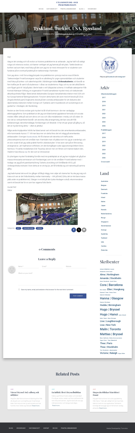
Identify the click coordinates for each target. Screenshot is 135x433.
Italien (103, 201)
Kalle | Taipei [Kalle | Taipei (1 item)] (103, 318)
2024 (103, 118)
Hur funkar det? (52, 9)
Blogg (82, 9)
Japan (103, 205)
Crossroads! (92, 9)
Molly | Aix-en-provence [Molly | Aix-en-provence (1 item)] (115, 338)
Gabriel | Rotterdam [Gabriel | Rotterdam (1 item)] (105, 295)
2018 (103, 101)
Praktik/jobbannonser (68, 9)
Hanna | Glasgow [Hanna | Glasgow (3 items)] (111, 298)
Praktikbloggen (28, 228)
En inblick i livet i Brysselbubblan (66, 392)
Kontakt (46, 428)
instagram (121, 77)
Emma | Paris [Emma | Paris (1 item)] (112, 292)
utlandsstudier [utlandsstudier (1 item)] (113, 350)
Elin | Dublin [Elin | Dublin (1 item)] (103, 289)
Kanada (103, 209)
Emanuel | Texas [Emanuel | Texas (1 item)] (104, 292)
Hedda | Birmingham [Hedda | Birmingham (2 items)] (110, 305)
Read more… (36, 406)
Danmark (104, 189)
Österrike (104, 250)
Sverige (39, 228)
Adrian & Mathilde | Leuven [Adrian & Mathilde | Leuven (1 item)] (107, 269)
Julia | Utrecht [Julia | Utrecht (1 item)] (122, 315)
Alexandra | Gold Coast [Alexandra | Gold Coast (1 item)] (106, 271)
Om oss (41, 9)
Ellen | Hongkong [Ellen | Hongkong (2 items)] (115, 289)
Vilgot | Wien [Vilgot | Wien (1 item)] (121, 353)
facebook (111, 77)
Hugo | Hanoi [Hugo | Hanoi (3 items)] (109, 314)
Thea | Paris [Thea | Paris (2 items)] (106, 343)
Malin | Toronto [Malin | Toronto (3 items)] (110, 329)
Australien (104, 181)
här (26, 152)
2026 (103, 126)
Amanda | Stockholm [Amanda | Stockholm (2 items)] (110, 278)
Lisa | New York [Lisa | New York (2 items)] (108, 325)
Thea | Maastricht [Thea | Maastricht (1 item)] (112, 340)
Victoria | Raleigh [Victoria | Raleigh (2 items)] (108, 353)
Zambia (103, 246)
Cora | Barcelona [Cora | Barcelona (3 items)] (111, 285)
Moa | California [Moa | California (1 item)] (104, 338)
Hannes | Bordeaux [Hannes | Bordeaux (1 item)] (105, 302)
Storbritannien (106, 226)
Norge (103, 218)
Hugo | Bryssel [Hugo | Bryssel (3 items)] (110, 309)
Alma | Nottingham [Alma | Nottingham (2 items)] (109, 274)
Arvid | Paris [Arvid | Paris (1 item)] (113, 281)
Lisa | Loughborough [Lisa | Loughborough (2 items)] (110, 321)
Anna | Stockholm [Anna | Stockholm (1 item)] (104, 281)
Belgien (103, 185)
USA (102, 242)
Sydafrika (104, 234)
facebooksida (32, 137)
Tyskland (104, 238)
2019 (103, 105)
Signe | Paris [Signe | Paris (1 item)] (103, 340)
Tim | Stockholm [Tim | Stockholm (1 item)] (104, 350)
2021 (103, 110)
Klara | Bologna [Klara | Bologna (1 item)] (112, 318)
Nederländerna (106, 214)
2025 (103, 122)
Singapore (104, 222)
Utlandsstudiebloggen (108, 94)
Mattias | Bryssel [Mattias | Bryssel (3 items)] (111, 334)
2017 (18, 228)
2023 (103, 114)
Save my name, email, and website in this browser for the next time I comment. (47, 289)
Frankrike (104, 193)
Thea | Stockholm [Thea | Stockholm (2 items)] (109, 347)
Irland (103, 197)
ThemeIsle (124, 428)
